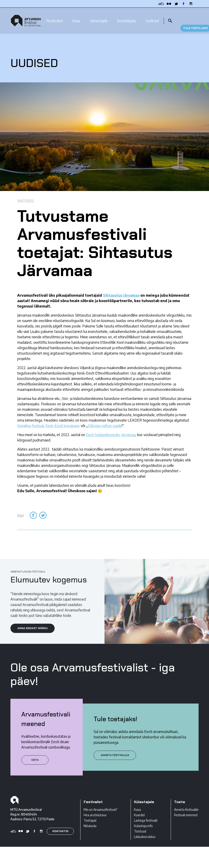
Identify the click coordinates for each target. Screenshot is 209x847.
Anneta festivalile (186, 802)
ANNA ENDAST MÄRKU (32, 620)
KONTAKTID (60, 823)
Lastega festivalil (145, 813)
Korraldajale (126, 16)
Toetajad (90, 813)
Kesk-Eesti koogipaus (62, 418)
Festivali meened (185, 807)
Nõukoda (90, 818)
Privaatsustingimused (25, 843)
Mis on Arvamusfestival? (100, 802)
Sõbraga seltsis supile (105, 418)
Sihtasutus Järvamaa (121, 287)
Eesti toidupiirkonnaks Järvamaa (110, 427)
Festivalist (54, 16)
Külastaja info (143, 818)
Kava (76, 16)
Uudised (152, 16)
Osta (35, 752)
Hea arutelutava (95, 807)
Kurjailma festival (30, 418)
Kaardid (139, 807)
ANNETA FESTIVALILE (115, 747)
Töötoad (140, 824)
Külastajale (99, 16)
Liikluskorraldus (144, 829)
